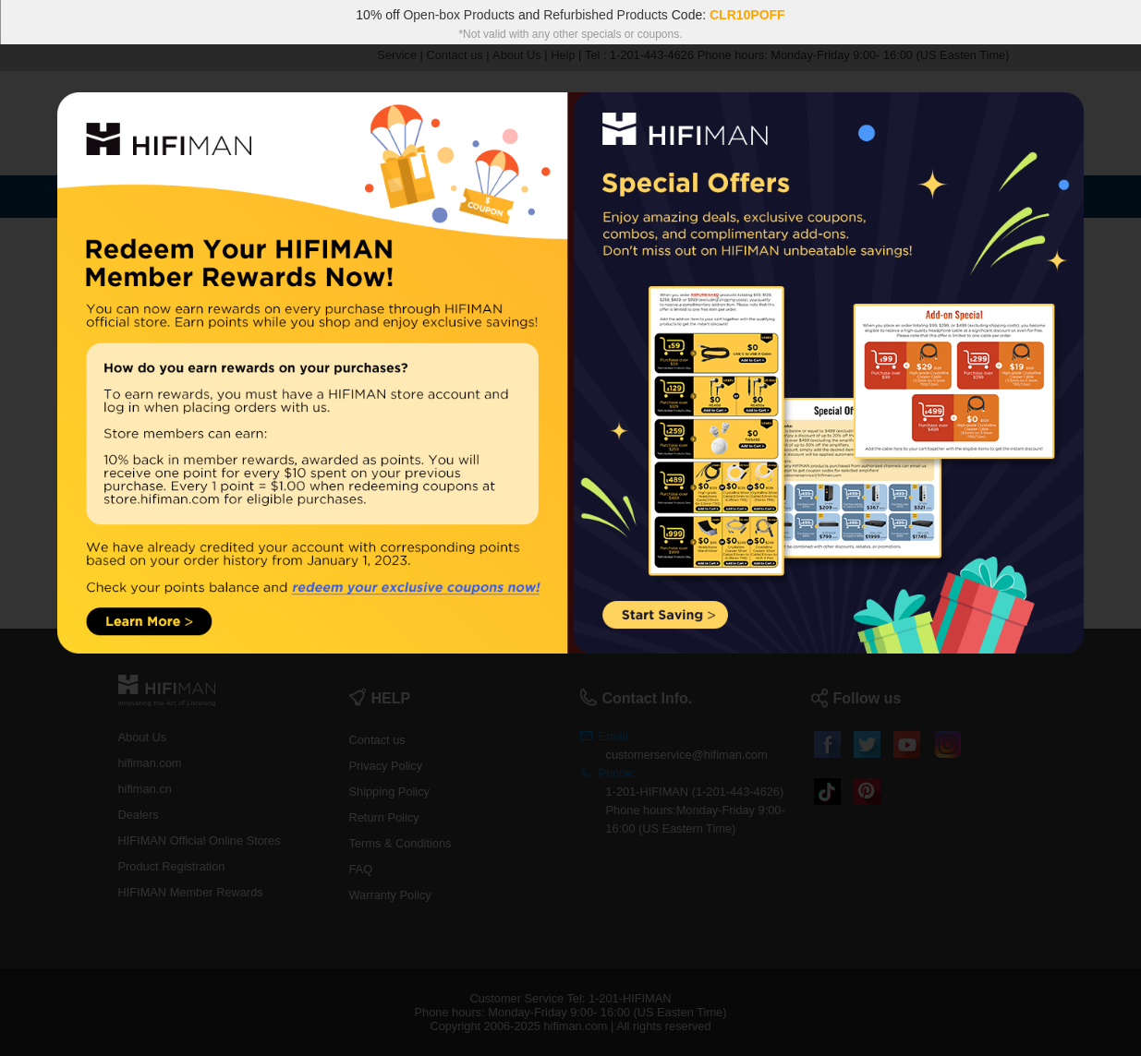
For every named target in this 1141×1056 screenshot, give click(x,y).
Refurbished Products (605, 14)
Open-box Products (459, 14)
